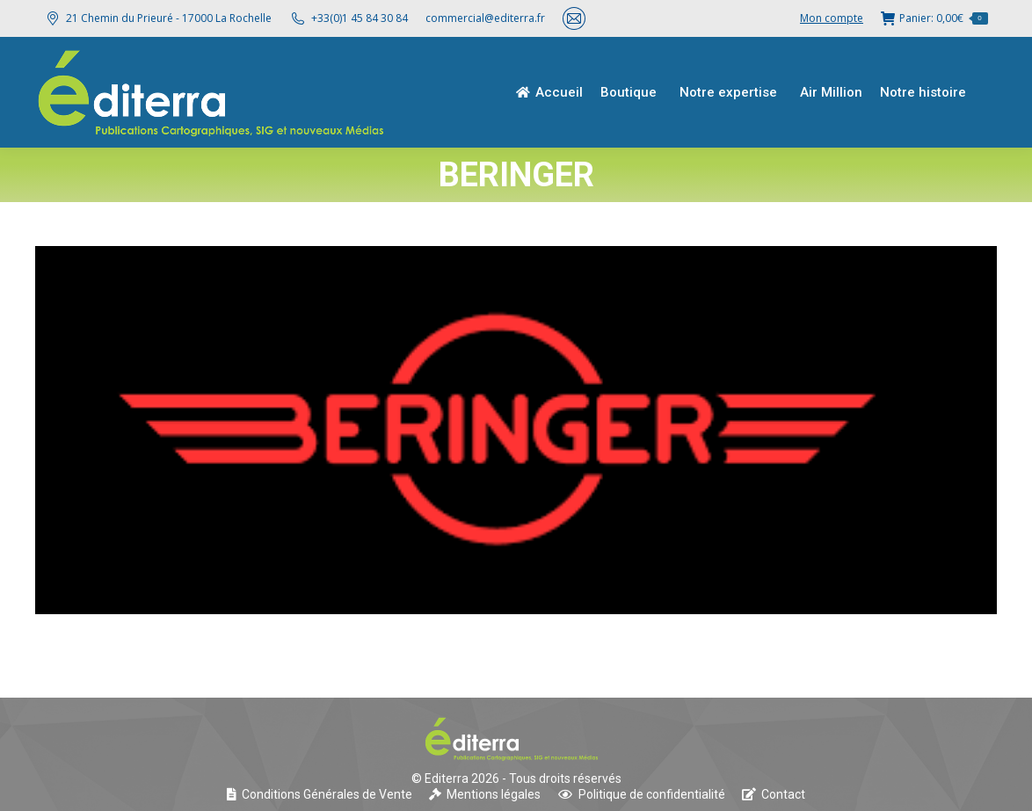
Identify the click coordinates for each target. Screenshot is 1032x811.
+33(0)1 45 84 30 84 (359, 18)
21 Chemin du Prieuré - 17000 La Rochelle (158, 18)
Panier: (934, 18)
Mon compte (831, 18)
